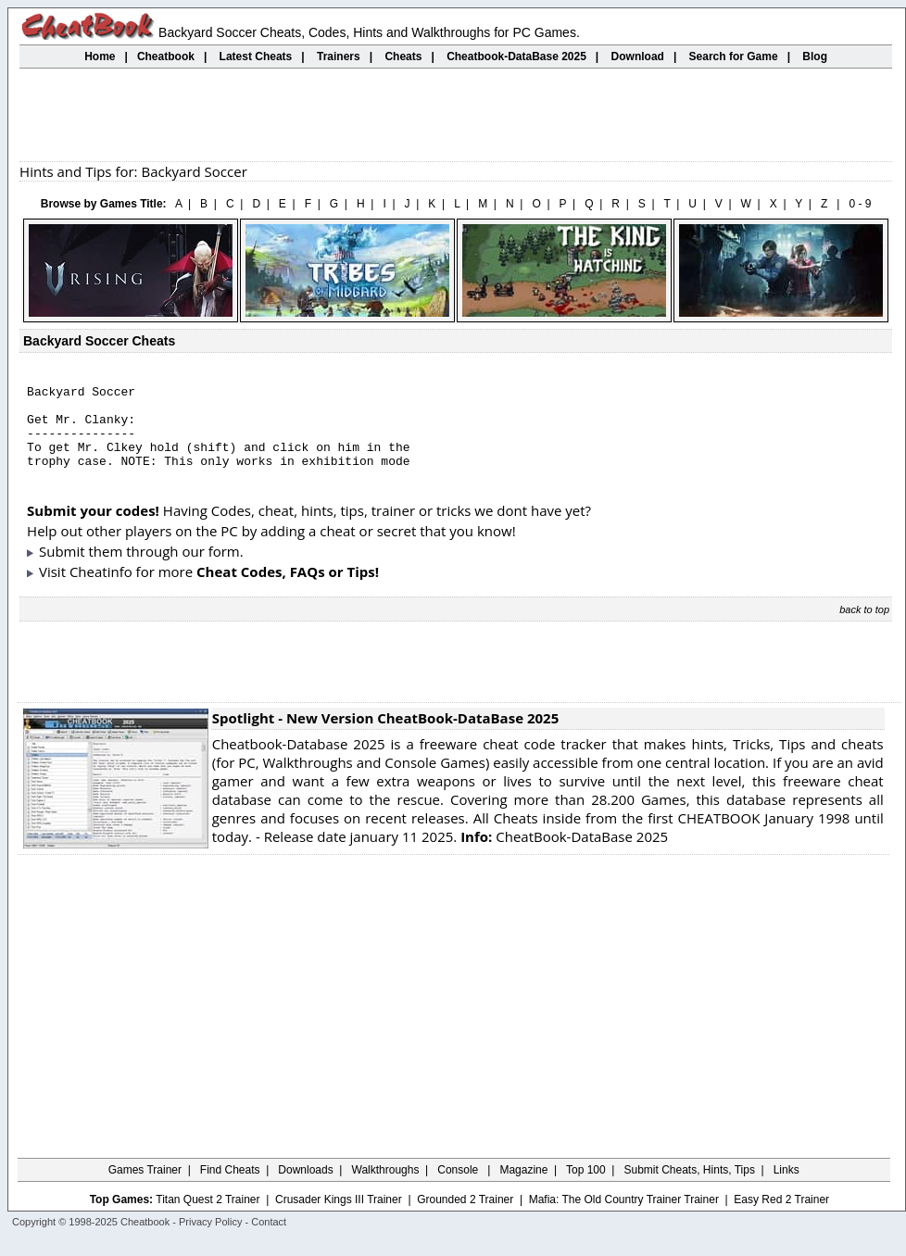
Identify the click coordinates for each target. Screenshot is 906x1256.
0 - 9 (860, 203)
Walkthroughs (386, 1186)
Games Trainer (145, 1186)
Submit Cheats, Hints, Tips (689, 1186)
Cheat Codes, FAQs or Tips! (287, 588)
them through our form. (166, 568)
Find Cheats (230, 1186)
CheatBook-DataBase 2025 (564, 853)
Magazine (523, 1186)
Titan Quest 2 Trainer (207, 1216)
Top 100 (586, 1186)
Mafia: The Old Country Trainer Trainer (624, 1216)
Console (459, 1186)
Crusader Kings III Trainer (338, 1216)
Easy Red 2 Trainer (781, 1216)
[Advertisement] (455, 115)
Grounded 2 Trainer (465, 1216)
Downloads (305, 1186)
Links (786, 1186)
